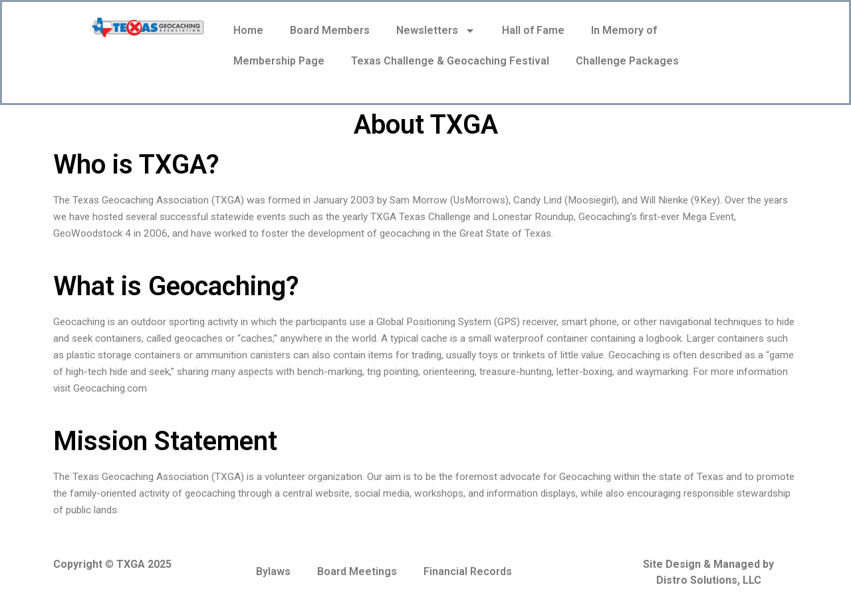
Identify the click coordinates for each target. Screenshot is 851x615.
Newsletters (435, 31)
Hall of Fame (533, 30)
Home (248, 30)
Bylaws (273, 571)
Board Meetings (357, 571)
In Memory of (624, 30)
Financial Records (468, 571)
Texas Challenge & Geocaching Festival (450, 61)
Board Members (330, 30)
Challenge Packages (627, 61)
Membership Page (278, 61)
